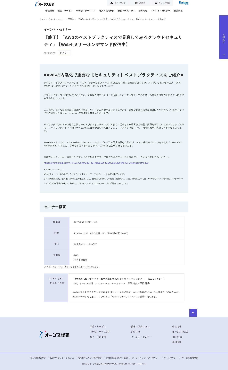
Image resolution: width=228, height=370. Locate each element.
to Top (179, 312)
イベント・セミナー (160, 10)
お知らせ (143, 10)
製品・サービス (65, 10)
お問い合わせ (223, 44)
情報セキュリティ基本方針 (90, 358)
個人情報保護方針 (38, 358)
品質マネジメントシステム (62, 358)
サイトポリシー (171, 358)
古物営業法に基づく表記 (117, 358)
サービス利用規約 (190, 358)
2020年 (71, 19)
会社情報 (49, 10)
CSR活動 (177, 337)
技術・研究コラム (126, 10)
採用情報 (178, 10)
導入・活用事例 (106, 10)
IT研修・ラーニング (86, 10)
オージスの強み (180, 332)
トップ (42, 19)
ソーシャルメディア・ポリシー (146, 358)
